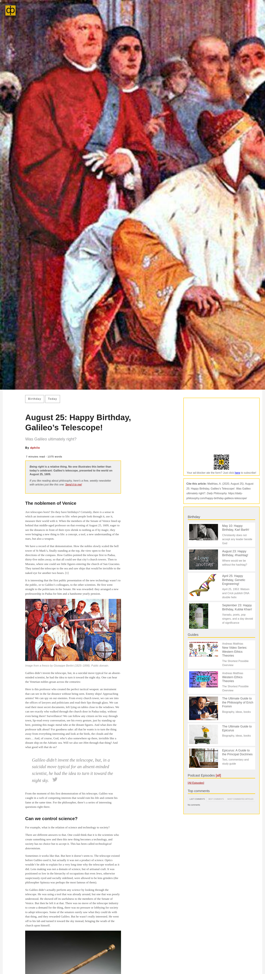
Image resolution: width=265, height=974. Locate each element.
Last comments (197, 799)
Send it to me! (73, 484)
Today (52, 398)
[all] (218, 775)
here (237, 472)
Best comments (216, 799)
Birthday (34, 398)
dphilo (35, 447)
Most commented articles (240, 799)
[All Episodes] (196, 782)
